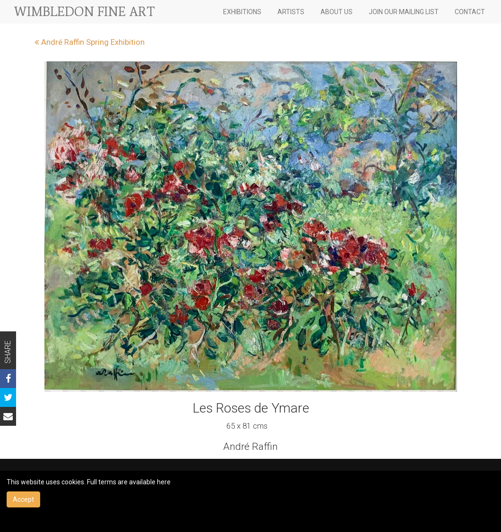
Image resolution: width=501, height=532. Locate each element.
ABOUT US (336, 12)
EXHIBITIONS (242, 12)
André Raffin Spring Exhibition (90, 42)
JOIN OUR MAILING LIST (404, 12)
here (164, 482)
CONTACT (470, 12)
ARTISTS (290, 12)
